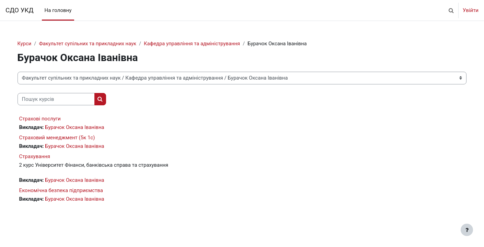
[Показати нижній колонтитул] (467, 230)
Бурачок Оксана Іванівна (83, 128)
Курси (31, 43)
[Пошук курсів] (63, 99)
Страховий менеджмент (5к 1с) (64, 138)
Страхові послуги (47, 119)
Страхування (41, 157)
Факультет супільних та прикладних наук (95, 43)
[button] (451, 10)
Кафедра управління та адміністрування (202, 43)
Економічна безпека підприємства (68, 191)
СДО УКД (19, 10)
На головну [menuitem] (58, 10)
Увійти (471, 10)
